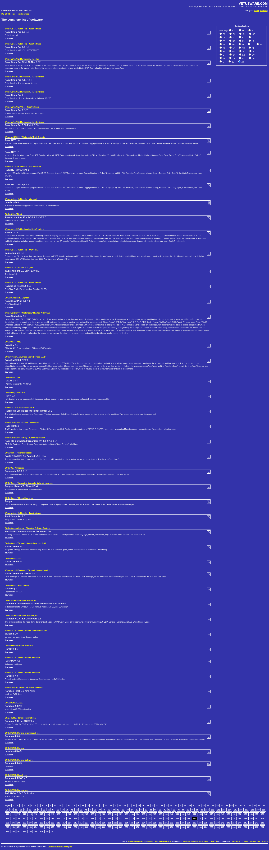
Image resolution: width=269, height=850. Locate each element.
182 (149, 818)
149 (222, 814)
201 (256, 818)
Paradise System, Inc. (28, 600)
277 (166, 827)
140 (171, 814)
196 (228, 818)
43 (204, 805)
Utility (20, 268)
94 (179, 810)
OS (11, 468)
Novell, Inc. (22, 775)
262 (81, 827)
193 (211, 818)
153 (245, 814)
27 (129, 805)
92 (169, 810)
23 (111, 805)
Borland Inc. (22, 790)
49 (231, 805)
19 (92, 805)
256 (47, 827)
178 (126, 818)
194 (217, 818)
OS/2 (7, 718)
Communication (17, 528)
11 (55, 805)
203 (7, 823)
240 (217, 823)
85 (137, 810)
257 (52, 827)
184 (160, 818)
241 (222, 823)
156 (262, 814)
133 (132, 814)
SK (233, 55)
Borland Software (25, 646)
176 (115, 818)
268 (115, 827)
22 (106, 805)
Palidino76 (29, 408)
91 (165, 810)
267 (109, 827)
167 (64, 818)
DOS (7, 214)
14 (69, 805)
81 (118, 810)
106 (241, 810)
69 (63, 810)
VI (223, 62)
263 (86, 827)
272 (137, 827)
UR (253, 58)
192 (205, 818)
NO (243, 48)
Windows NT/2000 (13, 137)
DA (223, 38)
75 (90, 810)
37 (176, 805)
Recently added (202, 841)
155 (256, 814)
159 (18, 818)
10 (50, 805)
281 (188, 827)
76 (95, 810)
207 (30, 823)
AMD (19, 342)
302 (47, 831)
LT (233, 48)
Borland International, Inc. (36, 630)
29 (139, 805)
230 (160, 823)
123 (75, 814)
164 (47, 818)
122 (69, 814)
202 (262, 818)
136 (149, 814)
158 (13, 818)
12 (60, 805)
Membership (254, 841)
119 (52, 814)
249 (7, 827)
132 (126, 814)
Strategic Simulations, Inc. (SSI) (32, 543)
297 (18, 831)
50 (236, 805)
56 (264, 805)
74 (86, 810)
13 (64, 805)
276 (160, 827)
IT (251, 44)
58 (12, 810)
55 (259, 805)
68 (58, 810)
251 (18, 827)
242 (228, 823)
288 (228, 827)
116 (35, 814)
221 (109, 823)
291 (245, 827)
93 (174, 810)
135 (143, 814)
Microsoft (33, 199)
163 (41, 818)
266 (103, 827)
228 (149, 823)
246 (251, 823)
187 (177, 818)
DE (233, 41)
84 (132, 810)
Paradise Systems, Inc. (29, 615)
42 (199, 805)
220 (103, 823)
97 (193, 810)
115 (30, 814)
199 (245, 818)
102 (218, 810)
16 (78, 805)
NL (233, 38)
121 (64, 814)
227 (143, 823)
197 (234, 818)
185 (166, 818)
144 (194, 814)
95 (183, 810)
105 (235, 810)
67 (53, 810)
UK (243, 58)
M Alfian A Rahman (41, 313)
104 (229, 810)
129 (109, 814)
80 (114, 810)
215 (75, 823)
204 (13, 823)
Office (13, 214)
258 (58, 827)
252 (24, 827)
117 (41, 814)
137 (154, 814)
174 (103, 818)
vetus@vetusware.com (58, 847)
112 (13, 814)
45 (213, 805)
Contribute (235, 841)
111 (7, 814)
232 (171, 823)
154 (251, 814)
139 (166, 814)
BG (223, 34)
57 (7, 810)
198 (239, 818)
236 (194, 823)
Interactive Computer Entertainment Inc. (35, 483)
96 (188, 810)
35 (166, 805)
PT (223, 51)
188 (183, 818)
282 (194, 827)
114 (24, 814)
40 (190, 805)
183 (154, 818)
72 (76, 810)
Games (20, 408)
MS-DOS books (8, 14)
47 (222, 805)
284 (205, 827)
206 (24, 823)
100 (207, 810)
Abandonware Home (136, 841)
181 (143, 818)
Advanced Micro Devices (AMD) (32, 357)
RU (253, 51)
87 (146, 810)
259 (64, 827)
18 (87, 805)
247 (256, 823)
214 (69, 823)
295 (7, 831)
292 (251, 827)
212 (58, 823)
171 (86, 818)
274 (149, 827)
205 (18, 823)
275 (154, 827)
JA (260, 44)
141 (177, 814)
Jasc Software (35, 29)
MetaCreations (37, 229)
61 (25, 810)
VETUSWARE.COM (253, 3)
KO (223, 48)
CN (243, 34)
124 (81, 814)
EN (233, 31)
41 (194, 805)
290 (239, 827)
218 (92, 823)
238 (205, 823)
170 (81, 818)
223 (120, 823)
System (13, 357)
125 (86, 814)
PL (253, 48)
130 (115, 814)
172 (92, 818)
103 (224, 810)
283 (200, 827)
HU (233, 44)
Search (214, 841)
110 (263, 810)
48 (227, 805)
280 (183, 827)
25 (120, 805)
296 (13, 831)
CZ (253, 34)
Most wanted (188, 841)
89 (155, 810)
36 (171, 805)
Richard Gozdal (24, 453)
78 (104, 810)
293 (256, 827)
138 (160, 814)
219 (98, 823)
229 (154, 823)
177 (120, 818)
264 (92, 827)
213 (64, 823)
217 (86, 823)
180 (137, 818)
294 (262, 827)
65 (44, 810)
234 (183, 823)
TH (223, 58)
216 (81, 823)
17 (83, 805)
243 (234, 823)
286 (217, 827)
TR (233, 58)
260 (69, 827)
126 (92, 814)
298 (24, 831)
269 (120, 827)
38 (180, 805)
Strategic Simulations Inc (39, 570)
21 (102, 805)
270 (126, 827)
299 (30, 831)
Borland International (26, 718)
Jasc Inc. (35, 59)
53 (250, 805)
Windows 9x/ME (12, 59)
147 (211, 814)
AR (252, 31)
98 (197, 810)
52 (245, 805)
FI (252, 38)
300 (35, 831)
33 (157, 805)
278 (171, 827)
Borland (20, 748)
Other (22, 107)
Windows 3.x (10, 29)
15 (74, 805)
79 (109, 810)
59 (16, 810)
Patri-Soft (21, 392)
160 (24, 818)
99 (202, 810)
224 (126, 823)
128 (103, 814)
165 (52, 818)
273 (143, 827)
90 (160, 810)
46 (218, 805)
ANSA (19, 703)
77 (100, 810)
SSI (19, 558)
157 (7, 818)
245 (245, 823)
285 (211, 827)
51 (241, 805)
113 (18, 814)
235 (188, 823)
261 (75, 827)
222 (115, 823)
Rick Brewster (39, 137)
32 (153, 805)
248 (262, 823)
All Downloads (164, 841)
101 (212, 810)
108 (252, 810)
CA (233, 34)
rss (70, 847)
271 (132, 827)
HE (252, 41)
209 (41, 823)
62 (30, 810)
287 (222, 827)
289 (234, 827)
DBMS (20, 630)
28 (134, 805)
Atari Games (23, 585)
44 (208, 805)
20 (97, 805)
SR (223, 55)
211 (52, 823)
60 (21, 810)
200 (251, 818)
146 (205, 814)
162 (35, 818)
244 (239, 823)
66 (49, 810)
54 (255, 805)
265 (98, 827)
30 (143, 805)
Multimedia (22, 29)
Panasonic (19, 468)
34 (162, 805)
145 (200, 814)
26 (125, 805)
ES (243, 55)
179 (132, 818)
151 (234, 814)
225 (132, 823)
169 (75, 818)
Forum (265, 841)
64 (39, 810)
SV (253, 55)
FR (223, 41)
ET (243, 38)
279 (177, 827)
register (263, 11)
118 (47, 814)
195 (222, 818)
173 (98, 818)
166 (58, 818)
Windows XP (10, 167)
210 (47, 823)
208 (35, 823)
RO (243, 51)
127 (98, 814)
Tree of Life (152, 841)
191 (200, 818)
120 (58, 814)
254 (35, 827)
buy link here (23, 14)
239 (211, 823)
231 (166, 823)
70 (67, 810)
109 (257, 810)
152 (239, 814)
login (256, 11)
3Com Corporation (37, 438)
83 (128, 810)
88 (151, 810)
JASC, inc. (33, 250)
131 (120, 814)
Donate (245, 841)
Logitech (25, 298)
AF (243, 31)
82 (123, 810)
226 (137, 823)
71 (72, 810)
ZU (232, 62)
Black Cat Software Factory (38, 528)
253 (30, 827)
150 (228, 814)
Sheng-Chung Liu (25, 498)
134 (137, 814)
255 (41, 827)
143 (188, 814)
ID (242, 44)
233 (177, 823)
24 (115, 805)
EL (243, 41)
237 (200, 823)
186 (171, 818)
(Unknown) (34, 423)
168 (69, 818)
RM (233, 51)
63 (35, 810)
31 (148, 805)
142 (183, 814)
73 (81, 810)
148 (217, 814)
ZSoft (19, 214)
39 (185, 805)
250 (13, 827)
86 (141, 810)
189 (188, 818)
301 (41, 831)
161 (30, 818)
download (9, 38)
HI (223, 44)
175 (109, 818)
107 (246, 810)
